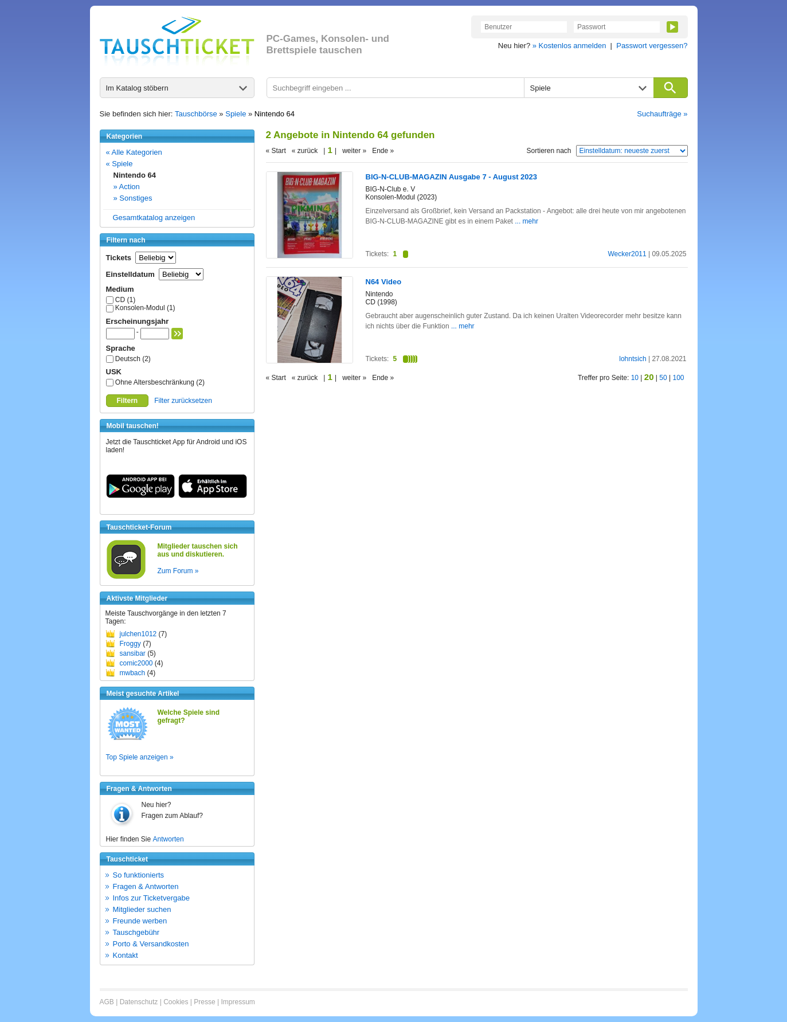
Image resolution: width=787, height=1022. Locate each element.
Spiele (235, 113)
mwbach (133, 673)
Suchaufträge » (662, 113)
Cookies (175, 1002)
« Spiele (119, 163)
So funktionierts (139, 875)
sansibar (133, 653)
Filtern (127, 401)
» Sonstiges (132, 198)
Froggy (130, 644)
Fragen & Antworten (146, 886)
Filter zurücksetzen (183, 401)
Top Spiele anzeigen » (140, 757)
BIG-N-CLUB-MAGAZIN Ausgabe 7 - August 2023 (452, 177)
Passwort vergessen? (651, 45)
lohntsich (632, 359)
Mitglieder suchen (142, 909)
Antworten (168, 839)
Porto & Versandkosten (151, 943)
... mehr (526, 221)
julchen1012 (138, 634)
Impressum (237, 1002)
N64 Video (384, 281)
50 (663, 378)
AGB (107, 1002)
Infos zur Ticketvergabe (151, 898)
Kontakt (125, 955)
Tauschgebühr (136, 932)
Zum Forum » (178, 571)
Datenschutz (139, 1002)
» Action (126, 186)
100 (678, 378)
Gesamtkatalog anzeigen (154, 217)
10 (635, 378)
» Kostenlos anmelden (569, 45)
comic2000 (136, 663)
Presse (204, 1002)
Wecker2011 (627, 254)
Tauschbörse (196, 113)
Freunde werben (140, 921)
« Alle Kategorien (134, 152)
